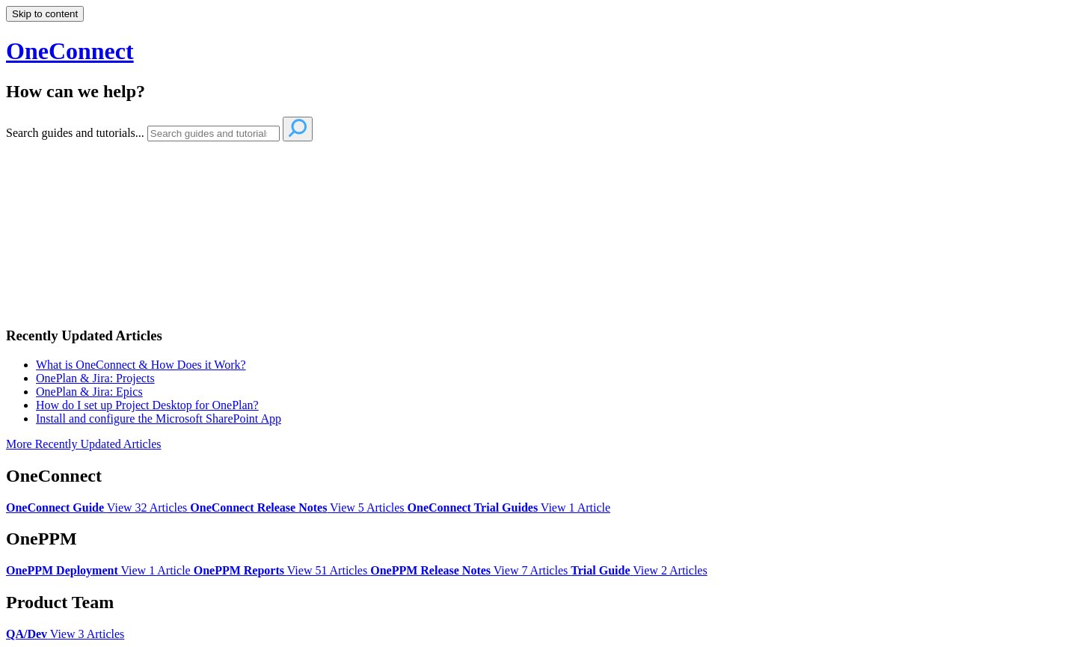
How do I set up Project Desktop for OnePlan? (147, 405)
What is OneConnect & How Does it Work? (141, 364)
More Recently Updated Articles (84, 444)
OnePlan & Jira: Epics (89, 391)
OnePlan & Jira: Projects (95, 378)
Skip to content (45, 13)
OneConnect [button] (70, 50)
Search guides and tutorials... (75, 132)
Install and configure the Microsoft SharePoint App (158, 418)
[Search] (213, 133)
